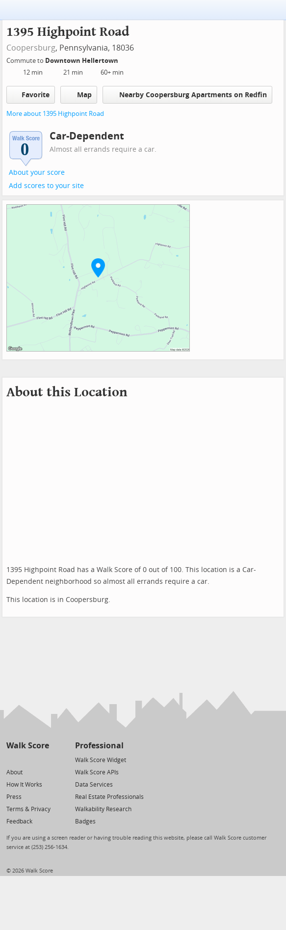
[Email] (42, 759)
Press (14, 796)
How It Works (24, 784)
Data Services (94, 784)
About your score (37, 172)
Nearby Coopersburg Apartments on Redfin (187, 94)
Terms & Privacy (28, 809)
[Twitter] (12, 759)
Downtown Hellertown (82, 60)
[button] (98, 267)
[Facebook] (27, 759)
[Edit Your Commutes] (125, 59)
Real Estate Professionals (109, 796)
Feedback (19, 821)
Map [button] (79, 94)
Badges (85, 821)
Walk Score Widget (100, 760)
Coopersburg (30, 48)
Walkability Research (103, 809)
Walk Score (27, 745)
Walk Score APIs (97, 772)
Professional (99, 745)
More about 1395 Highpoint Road (55, 113)
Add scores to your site (46, 186)
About (14, 772)
